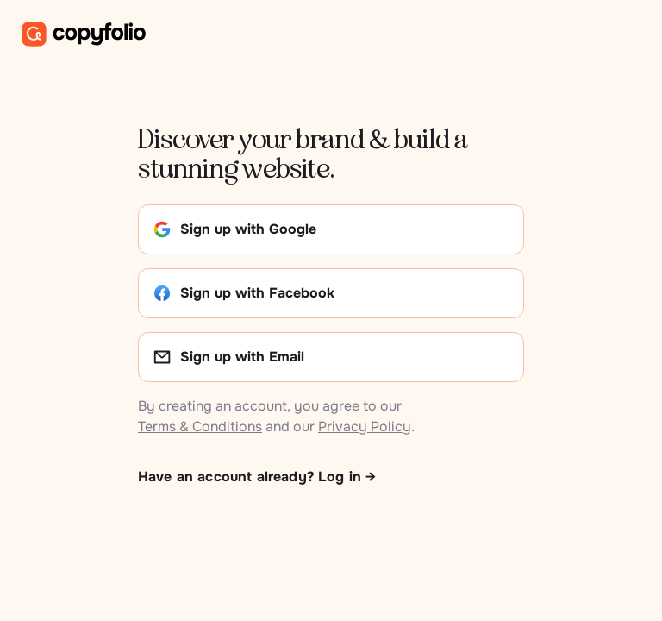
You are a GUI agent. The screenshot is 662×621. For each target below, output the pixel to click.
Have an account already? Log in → (257, 476)
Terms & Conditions (200, 426)
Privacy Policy (364, 426)
